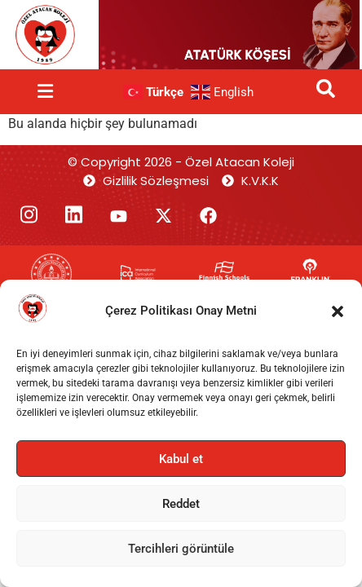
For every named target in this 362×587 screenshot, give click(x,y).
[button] (337, 311)
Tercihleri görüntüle (181, 548)
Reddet (181, 504)
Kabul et (181, 459)
